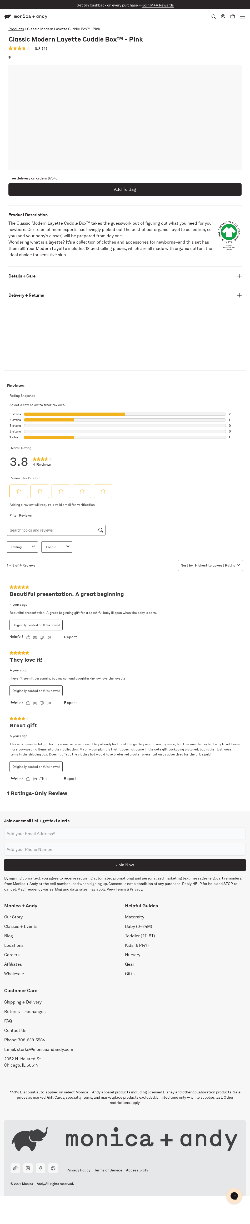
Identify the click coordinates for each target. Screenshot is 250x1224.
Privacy (136, 889)
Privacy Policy (78, 1170)
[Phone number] (125, 849)
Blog (8, 936)
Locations (13, 945)
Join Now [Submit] (125, 864)
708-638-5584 (31, 1039)
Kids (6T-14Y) (137, 945)
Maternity (134, 917)
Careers (11, 955)
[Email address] (125, 833)
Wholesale (14, 973)
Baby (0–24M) (138, 926)
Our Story (13, 917)
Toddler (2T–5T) (140, 936)
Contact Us (15, 1030)
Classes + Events (20, 926)
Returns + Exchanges (25, 1011)
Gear (129, 964)
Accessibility (137, 1170)
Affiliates (13, 964)
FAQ (8, 1021)
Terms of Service (108, 1170)
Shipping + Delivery (23, 1002)
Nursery (132, 955)
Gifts (129, 973)
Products (16, 29)
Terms (121, 889)
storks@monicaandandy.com (45, 1049)
